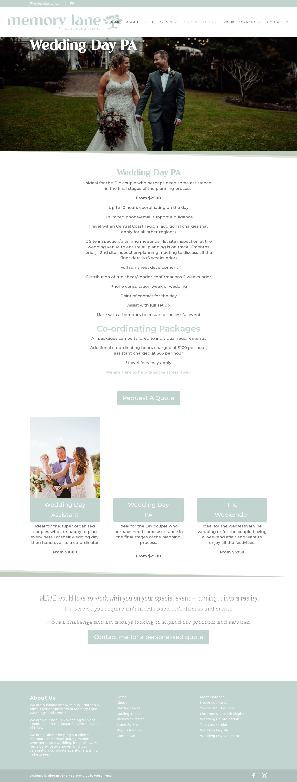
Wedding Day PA (148, 509)
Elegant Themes (61, 775)
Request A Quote (148, 397)
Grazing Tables (129, 714)
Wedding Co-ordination (219, 719)
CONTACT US (278, 22)
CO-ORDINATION (198, 22)
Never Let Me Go (214, 703)
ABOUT (132, 22)
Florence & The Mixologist (222, 714)
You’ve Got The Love (217, 708)
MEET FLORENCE (159, 22)
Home (121, 697)
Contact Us (125, 736)
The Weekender (232, 509)
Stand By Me (127, 725)
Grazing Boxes (128, 708)
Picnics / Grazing (130, 719)
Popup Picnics (128, 730)
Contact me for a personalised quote (148, 636)
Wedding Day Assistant (64, 509)
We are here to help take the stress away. (148, 372)
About (121, 703)
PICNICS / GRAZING (240, 22)
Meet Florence (212, 697)
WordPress (102, 775)
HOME (115, 22)
